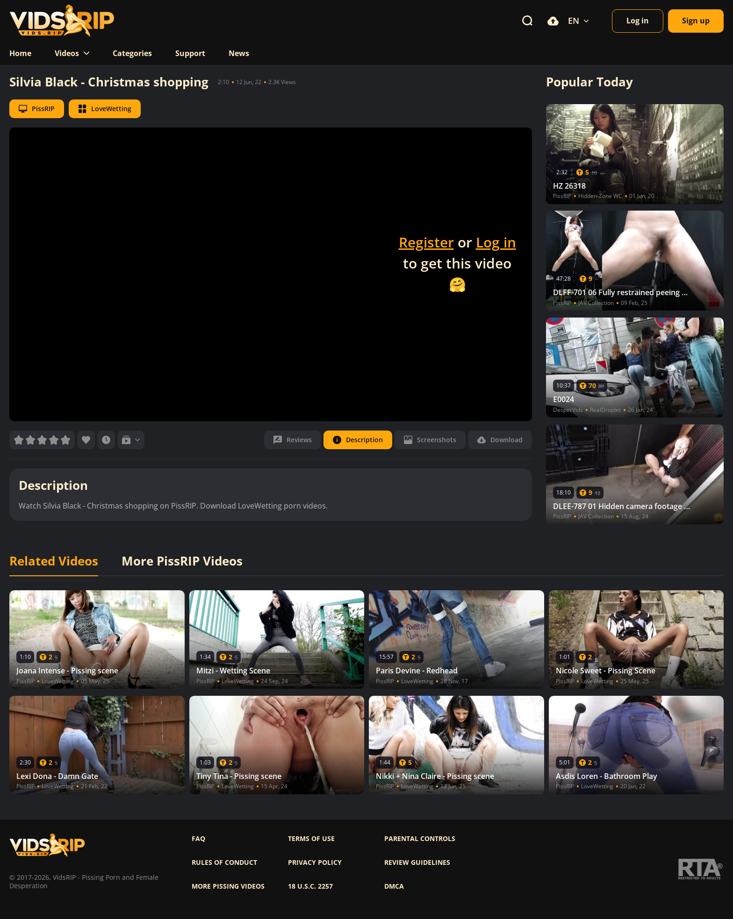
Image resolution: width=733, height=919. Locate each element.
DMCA (394, 886)
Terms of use (311, 838)
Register (426, 242)
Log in (496, 242)
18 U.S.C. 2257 (310, 886)
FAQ (198, 838)
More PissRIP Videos (182, 561)
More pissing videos (228, 886)
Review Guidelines (417, 862)
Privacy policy (315, 862)
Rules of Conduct (224, 862)
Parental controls (419, 838)
